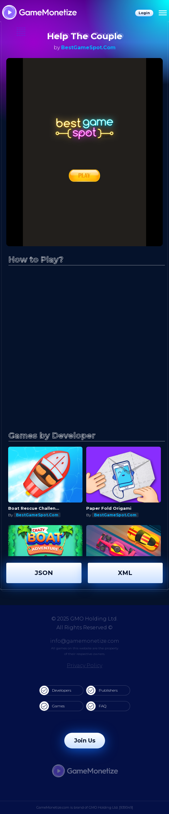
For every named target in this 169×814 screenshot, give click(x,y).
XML (125, 573)
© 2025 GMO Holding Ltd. (84, 619)
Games (52, 706)
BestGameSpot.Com (88, 48)
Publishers (102, 690)
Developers (55, 690)
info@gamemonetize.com (84, 641)
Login (144, 13)
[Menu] (163, 13)
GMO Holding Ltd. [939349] (111, 807)
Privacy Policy (84, 665)
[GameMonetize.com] (39, 13)
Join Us (84, 740)
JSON (44, 573)
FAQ (96, 706)
